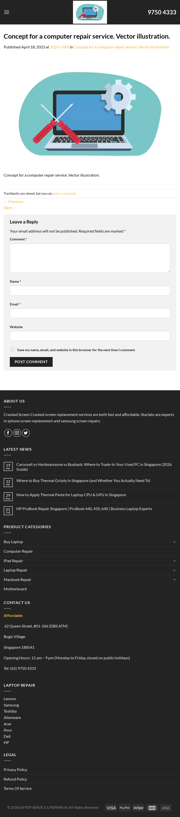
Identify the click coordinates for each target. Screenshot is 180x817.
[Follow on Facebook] (8, 433)
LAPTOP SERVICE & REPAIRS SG (43, 807)
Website (16, 327)
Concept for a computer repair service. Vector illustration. (122, 47)
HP (6, 742)
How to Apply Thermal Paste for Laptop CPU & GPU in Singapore (71, 494)
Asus (8, 729)
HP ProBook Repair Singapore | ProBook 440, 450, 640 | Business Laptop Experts (84, 508)
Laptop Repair (15, 570)
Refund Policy (15, 779)
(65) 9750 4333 (23, 668)
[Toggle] (174, 542)
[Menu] (7, 12)
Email (15, 304)
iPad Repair (13, 560)
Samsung (11, 705)
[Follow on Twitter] (26, 433)
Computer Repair (18, 551)
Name (15, 281)
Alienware (12, 717)
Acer (8, 723)
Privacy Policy (15, 769)
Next (10, 207)
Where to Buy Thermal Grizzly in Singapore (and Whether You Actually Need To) (83, 480)
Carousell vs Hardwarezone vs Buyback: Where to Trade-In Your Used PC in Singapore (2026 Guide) (94, 466)
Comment (18, 239)
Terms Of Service (18, 788)
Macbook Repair (17, 579)
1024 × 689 (59, 47)
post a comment (64, 193)
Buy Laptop (13, 541)
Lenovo (10, 698)
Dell (7, 736)
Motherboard (15, 588)
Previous (13, 201)
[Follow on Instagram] (17, 433)
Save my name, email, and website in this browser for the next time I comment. (76, 350)
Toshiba (10, 711)
